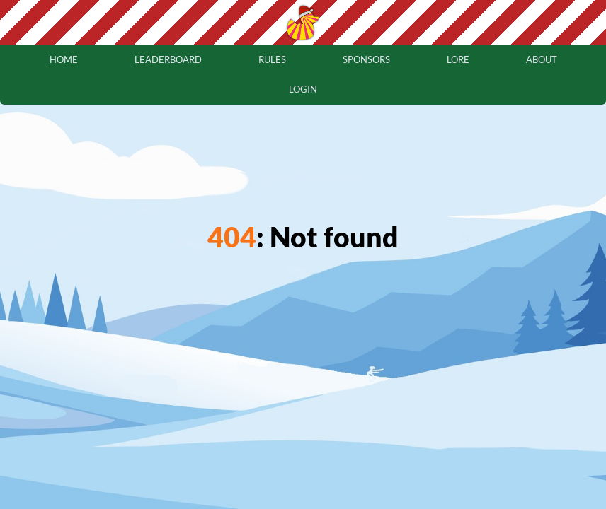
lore (458, 59)
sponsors (366, 59)
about (541, 59)
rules (272, 59)
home (64, 59)
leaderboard (168, 59)
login (303, 89)
